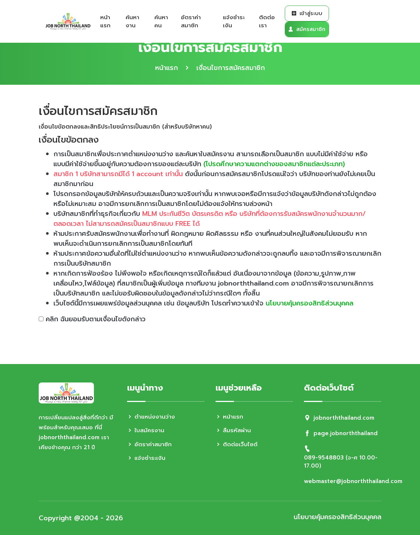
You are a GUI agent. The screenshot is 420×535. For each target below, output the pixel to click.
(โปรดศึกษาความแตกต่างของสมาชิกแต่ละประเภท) (274, 164)
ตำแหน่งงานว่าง (151, 417)
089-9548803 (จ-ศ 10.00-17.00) (341, 462)
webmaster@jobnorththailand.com (353, 481)
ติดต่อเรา (267, 21)
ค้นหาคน (161, 21)
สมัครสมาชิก (306, 29)
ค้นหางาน (132, 21)
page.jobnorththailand (346, 433)
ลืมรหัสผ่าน (233, 430)
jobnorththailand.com (344, 418)
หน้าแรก (105, 21)
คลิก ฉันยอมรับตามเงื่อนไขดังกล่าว (96, 319)
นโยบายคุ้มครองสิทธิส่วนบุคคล (309, 303)
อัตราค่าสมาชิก (191, 21)
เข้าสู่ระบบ (306, 13)
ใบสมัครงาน (145, 430)
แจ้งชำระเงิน (234, 21)
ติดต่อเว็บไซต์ (237, 444)
